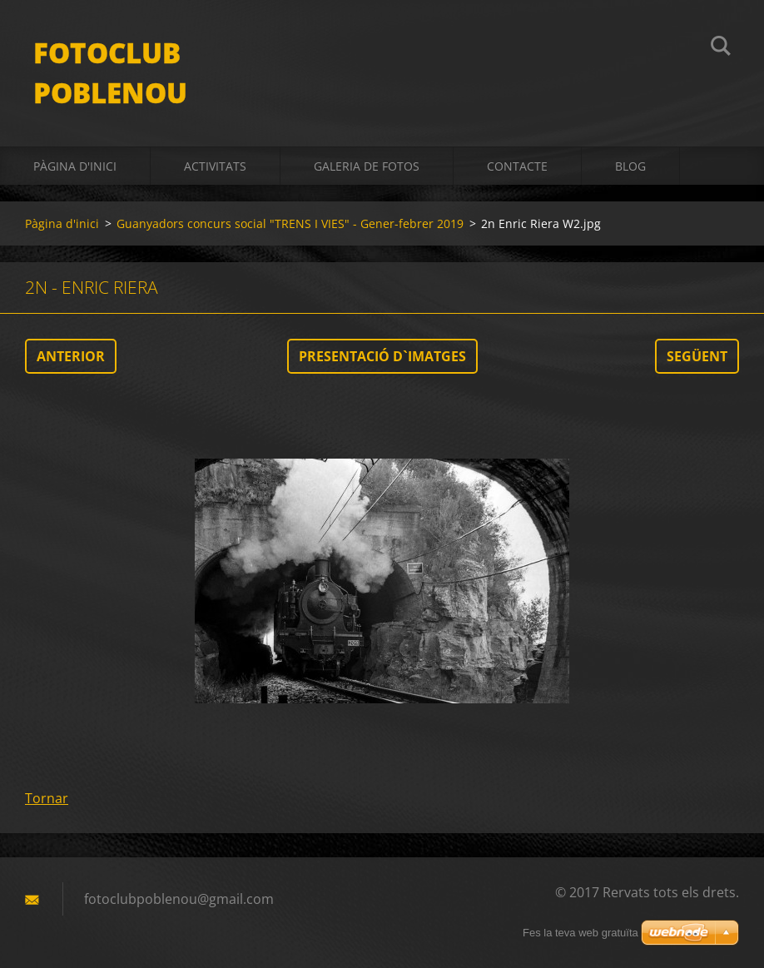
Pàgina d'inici (75, 166)
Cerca (721, 48)
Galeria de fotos (366, 166)
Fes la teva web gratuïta (580, 932)
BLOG (630, 166)
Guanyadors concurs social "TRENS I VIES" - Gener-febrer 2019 (290, 223)
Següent (697, 356)
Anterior (71, 356)
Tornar (46, 798)
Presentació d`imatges (382, 356)
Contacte (517, 166)
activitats (215, 166)
